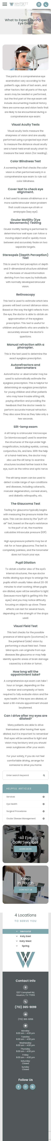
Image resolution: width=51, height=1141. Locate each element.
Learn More (25, 848)
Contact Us (25, 889)
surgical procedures (17, 811)
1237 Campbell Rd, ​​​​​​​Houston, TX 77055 (25, 994)
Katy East (25, 936)
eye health (12, 804)
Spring (25, 945)
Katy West (25, 941)
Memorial (25, 931)
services (11, 796)
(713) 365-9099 (25, 1007)
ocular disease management (21, 818)
